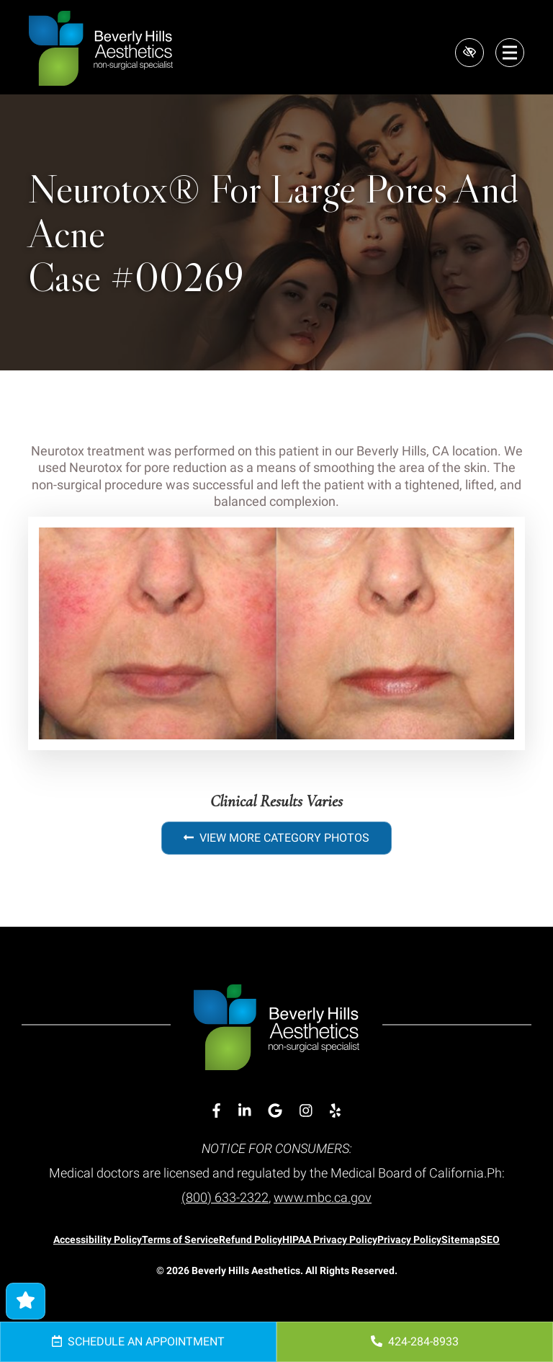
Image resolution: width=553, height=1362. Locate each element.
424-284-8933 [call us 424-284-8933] (415, 1341)
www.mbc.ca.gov (323, 1197)
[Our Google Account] (275, 1110)
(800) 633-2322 (225, 1197)
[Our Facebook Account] (216, 1110)
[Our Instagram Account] (306, 1110)
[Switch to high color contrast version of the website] (469, 52)
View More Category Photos (276, 838)
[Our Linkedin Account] (244, 1110)
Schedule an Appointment (138, 1341)
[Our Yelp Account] (335, 1110)
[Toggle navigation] (509, 52)
